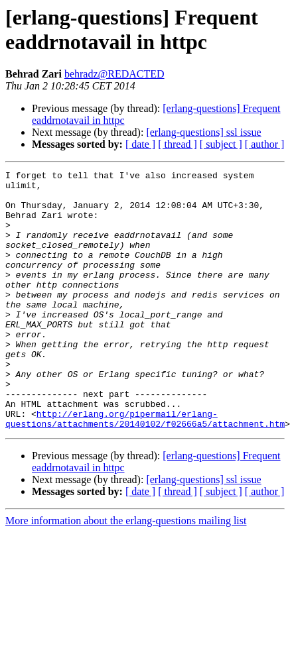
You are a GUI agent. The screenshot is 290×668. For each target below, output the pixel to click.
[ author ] (265, 144)
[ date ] (140, 144)
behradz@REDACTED (114, 74)
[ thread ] (177, 144)
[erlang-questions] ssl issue (203, 132)
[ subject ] (221, 144)
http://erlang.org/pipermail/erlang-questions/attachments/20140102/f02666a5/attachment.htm (145, 469)
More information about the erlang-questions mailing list (125, 572)
